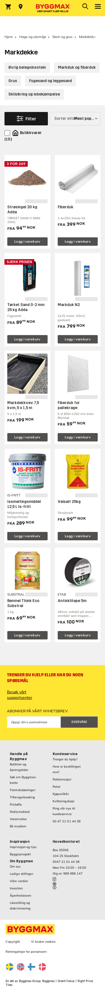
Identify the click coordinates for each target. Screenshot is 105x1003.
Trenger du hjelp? (65, 759)
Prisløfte (16, 804)
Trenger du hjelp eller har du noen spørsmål (45, 677)
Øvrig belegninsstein (27, 67)
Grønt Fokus (66, 981)
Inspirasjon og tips (23, 847)
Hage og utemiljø (32, 37)
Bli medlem (18, 826)
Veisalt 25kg (69, 501)
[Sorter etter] (75, 118)
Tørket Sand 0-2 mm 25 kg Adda (26, 307)
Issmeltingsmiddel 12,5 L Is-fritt (24, 504)
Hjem (8, 37)
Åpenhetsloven (20, 895)
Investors (16, 888)
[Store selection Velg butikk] (20, 6)
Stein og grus (62, 37)
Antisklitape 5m (72, 600)
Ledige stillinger (21, 874)
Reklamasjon (62, 779)
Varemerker (18, 819)
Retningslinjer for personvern (26, 952)
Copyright (13, 942)
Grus (12, 80)
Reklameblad (20, 812)
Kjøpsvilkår (61, 794)
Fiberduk (65, 207)
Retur (57, 787)
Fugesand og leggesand (50, 80)
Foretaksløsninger (23, 790)
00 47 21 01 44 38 (67, 821)
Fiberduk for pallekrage (69, 405)
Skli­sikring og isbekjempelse (34, 94)
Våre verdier (19, 881)
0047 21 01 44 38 (66, 862)
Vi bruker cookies (43, 942)
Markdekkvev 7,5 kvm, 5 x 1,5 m (23, 405)
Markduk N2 (69, 304)
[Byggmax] (53, 8)
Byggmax (48, 981)
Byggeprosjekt (20, 854)
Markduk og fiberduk (77, 67)
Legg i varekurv (27, 241)
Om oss (15, 866)
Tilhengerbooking (22, 797)
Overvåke (79, 722)
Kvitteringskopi (64, 801)
